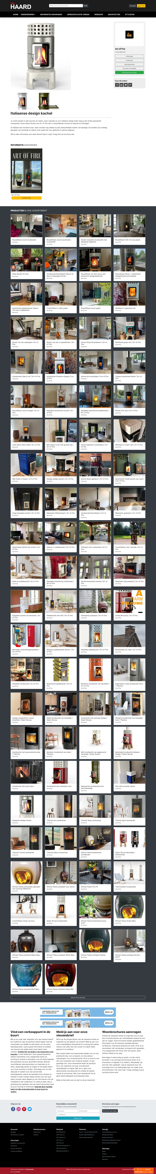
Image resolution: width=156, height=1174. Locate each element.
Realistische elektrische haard (111, 1140)
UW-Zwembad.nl (61, 1148)
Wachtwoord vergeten (17, 1135)
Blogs (104, 1151)
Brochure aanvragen (110, 1111)
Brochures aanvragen (129, 72)
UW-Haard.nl (60, 1135)
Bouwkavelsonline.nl (62, 1151)
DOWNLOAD (26, 198)
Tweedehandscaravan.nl (109, 1132)
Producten (129, 60)
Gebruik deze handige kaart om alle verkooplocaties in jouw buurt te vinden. (31, 1089)
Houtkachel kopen (107, 1137)
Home (15, 14)
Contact (35, 1135)
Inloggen (13, 1132)
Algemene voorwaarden (18, 1143)
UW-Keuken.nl (60, 1137)
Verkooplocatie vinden (78, 14)
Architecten (114, 14)
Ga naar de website (129, 68)
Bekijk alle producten (78, 997)
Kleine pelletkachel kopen (110, 1143)
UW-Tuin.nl (59, 1140)
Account (133, 6)
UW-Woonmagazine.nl (63, 1145)
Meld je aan (78, 1118)
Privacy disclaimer (16, 1148)
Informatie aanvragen (51, 14)
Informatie (129, 56)
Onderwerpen (27, 14)
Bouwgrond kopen (107, 1135)
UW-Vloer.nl (60, 1143)
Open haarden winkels (109, 1156)
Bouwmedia (30, 1169)
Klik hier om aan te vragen (143, 1171)
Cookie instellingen (16, 1151)
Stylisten (129, 14)
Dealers (104, 1154)
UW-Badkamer (60, 1132)
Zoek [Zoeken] (85, 6)
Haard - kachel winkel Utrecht (88, 1132)
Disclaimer (14, 1146)
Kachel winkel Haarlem (86, 1137)
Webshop (98, 14)
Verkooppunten (129, 64)
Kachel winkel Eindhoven (86, 1135)
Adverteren (36, 1132)
